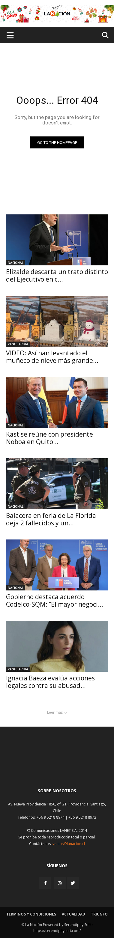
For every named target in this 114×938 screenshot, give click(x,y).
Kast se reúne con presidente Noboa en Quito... (49, 438)
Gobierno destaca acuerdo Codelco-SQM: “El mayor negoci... (54, 600)
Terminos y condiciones (31, 914)
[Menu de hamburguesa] (10, 35)
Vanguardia (18, 344)
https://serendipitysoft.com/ (57, 930)
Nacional (15, 263)
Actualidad (73, 914)
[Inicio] (57, 769)
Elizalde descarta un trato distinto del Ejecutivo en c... (57, 275)
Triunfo (99, 914)
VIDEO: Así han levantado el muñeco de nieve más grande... (52, 357)
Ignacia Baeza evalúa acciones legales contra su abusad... (50, 682)
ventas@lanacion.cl (68, 843)
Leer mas (57, 712)
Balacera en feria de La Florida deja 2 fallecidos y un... (51, 519)
